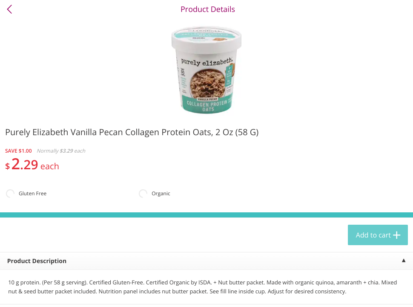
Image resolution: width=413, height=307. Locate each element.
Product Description (36, 261)
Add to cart (373, 235)
